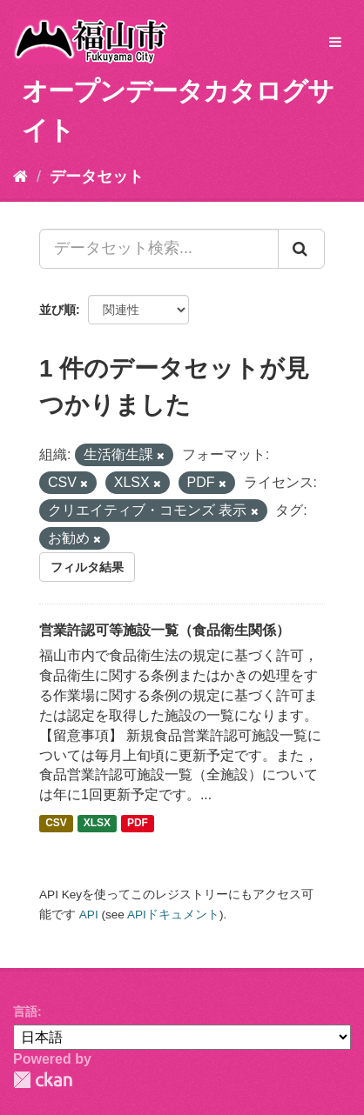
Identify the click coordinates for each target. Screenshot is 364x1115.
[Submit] (301, 249)
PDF (137, 823)
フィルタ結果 (87, 567)
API (88, 914)
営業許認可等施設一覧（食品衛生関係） (164, 630)
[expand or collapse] (335, 43)
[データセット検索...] (159, 249)
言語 (25, 1011)
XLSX (97, 823)
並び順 (57, 310)
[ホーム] (20, 176)
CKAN (42, 1080)
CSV (56, 823)
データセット (97, 176)
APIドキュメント (173, 914)
